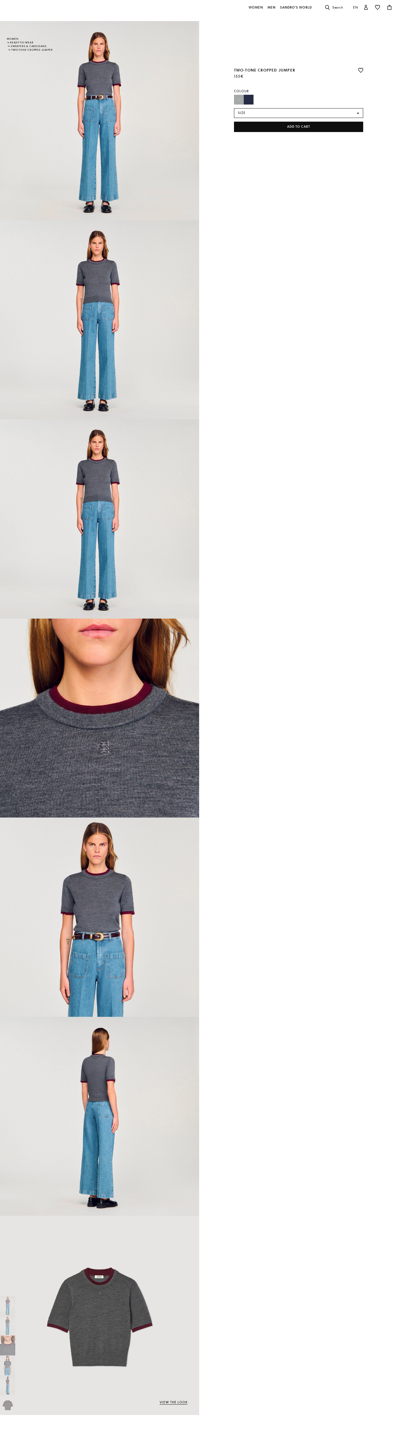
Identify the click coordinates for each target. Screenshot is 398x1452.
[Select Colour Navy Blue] (249, 100)
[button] (256, 10)
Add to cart (298, 127)
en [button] (355, 7)
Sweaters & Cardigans (29, 46)
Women (13, 38)
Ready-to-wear (21, 42)
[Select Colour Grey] (239, 100)
